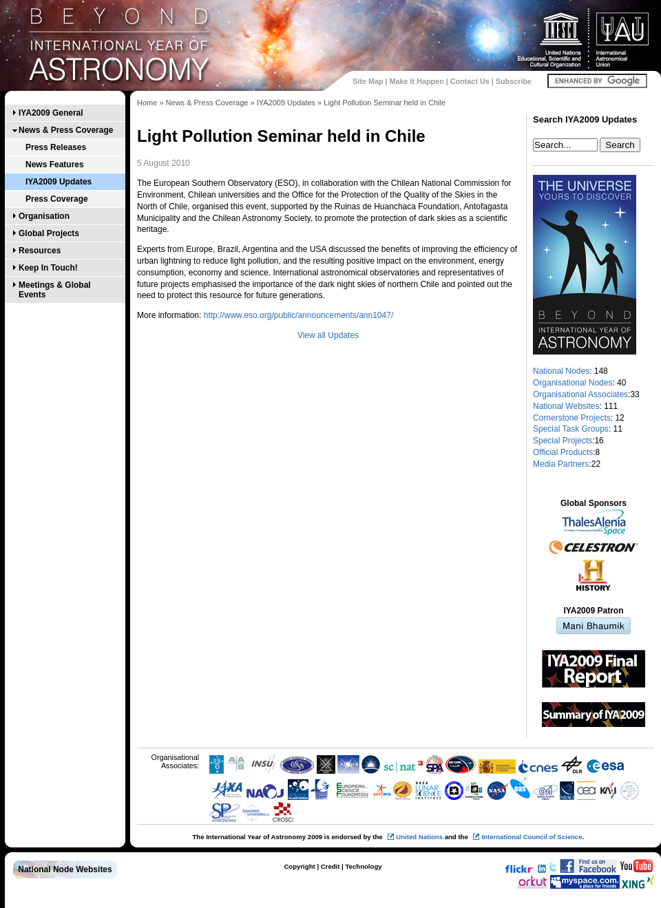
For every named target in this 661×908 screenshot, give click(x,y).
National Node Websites (65, 869)
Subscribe (514, 81)
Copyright (299, 866)
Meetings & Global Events (55, 289)
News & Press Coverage (66, 130)
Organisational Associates (580, 394)
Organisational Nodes (572, 383)
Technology (363, 866)
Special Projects (562, 440)
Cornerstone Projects (572, 418)
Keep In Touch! (48, 268)
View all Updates (328, 335)
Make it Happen (417, 81)
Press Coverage (56, 199)
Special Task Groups (571, 429)
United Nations (419, 837)
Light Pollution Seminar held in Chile (384, 102)
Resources (40, 250)
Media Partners (561, 464)
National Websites (566, 406)
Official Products (563, 452)
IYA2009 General (51, 113)
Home (147, 102)
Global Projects (49, 233)
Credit (330, 866)
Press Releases (55, 147)
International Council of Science (531, 837)
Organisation (44, 216)
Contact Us (470, 81)
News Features (54, 164)
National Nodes (561, 371)
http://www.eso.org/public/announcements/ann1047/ (299, 315)
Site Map (368, 81)
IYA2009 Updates (58, 182)
